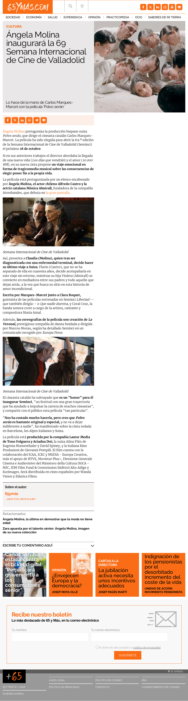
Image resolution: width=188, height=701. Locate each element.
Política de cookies (108, 680)
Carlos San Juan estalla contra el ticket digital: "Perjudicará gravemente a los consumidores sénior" (24, 572)
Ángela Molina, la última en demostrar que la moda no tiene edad (48, 521)
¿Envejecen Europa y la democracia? (67, 580)
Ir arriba (175, 671)
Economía (34, 17)
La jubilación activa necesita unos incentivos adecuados (116, 578)
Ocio (138, 17)
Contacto (102, 687)
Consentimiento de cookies (161, 687)
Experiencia (73, 17)
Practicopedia (118, 17)
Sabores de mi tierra (164, 17)
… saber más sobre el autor (20, 498)
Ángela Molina (14, 131)
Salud (53, 17)
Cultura (14, 26)
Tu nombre (19, 630)
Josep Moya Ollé (65, 592)
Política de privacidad (64, 687)
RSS (144, 680)
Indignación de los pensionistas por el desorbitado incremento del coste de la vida (163, 569)
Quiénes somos (13, 693)
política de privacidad (147, 647)
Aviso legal (57, 680)
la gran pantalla (57, 193)
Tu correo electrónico (105, 630)
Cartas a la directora (108, 563)
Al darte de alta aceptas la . (128, 647)
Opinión (94, 17)
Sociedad (13, 17)
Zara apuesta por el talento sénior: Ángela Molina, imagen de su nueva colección (46, 530)
